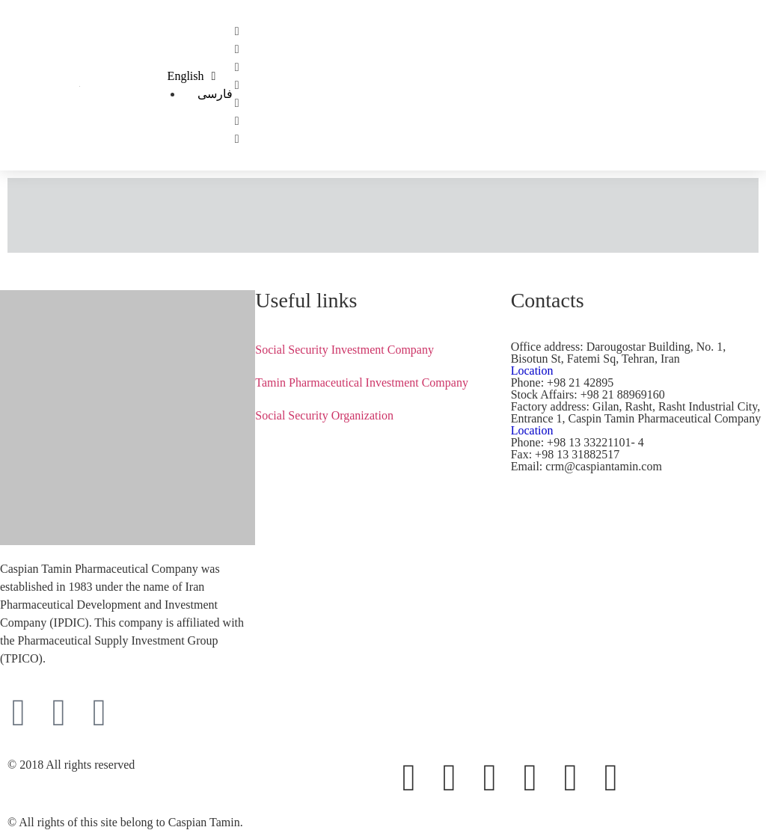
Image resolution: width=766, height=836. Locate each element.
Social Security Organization (324, 415)
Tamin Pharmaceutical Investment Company (361, 382)
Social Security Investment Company (344, 349)
